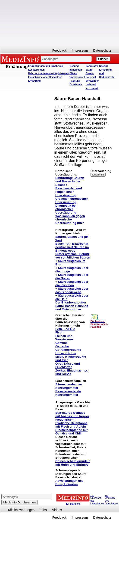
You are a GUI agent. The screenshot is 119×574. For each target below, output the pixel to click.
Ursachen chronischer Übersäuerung (71, 200)
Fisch (59, 332)
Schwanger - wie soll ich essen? (92, 84)
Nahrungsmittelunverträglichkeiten (48, 73)
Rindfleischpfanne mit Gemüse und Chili (71, 431)
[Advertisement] (55, 23)
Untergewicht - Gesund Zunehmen (77, 81)
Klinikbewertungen (21, 510)
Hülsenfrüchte (65, 353)
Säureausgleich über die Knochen (71, 283)
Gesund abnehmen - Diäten (76, 70)
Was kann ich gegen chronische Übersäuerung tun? (70, 219)
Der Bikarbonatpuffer (70, 302)
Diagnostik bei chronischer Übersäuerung (65, 209)
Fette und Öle (65, 329)
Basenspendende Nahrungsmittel (68, 393)
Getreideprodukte (68, 349)
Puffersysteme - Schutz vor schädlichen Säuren (72, 255)
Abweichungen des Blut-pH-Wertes (69, 482)
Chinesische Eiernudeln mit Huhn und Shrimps (72, 462)
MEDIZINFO (21, 58)
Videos (57, 510)
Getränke (62, 346)
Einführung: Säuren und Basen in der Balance (69, 181)
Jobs (43, 510)
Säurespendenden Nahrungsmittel (68, 386)
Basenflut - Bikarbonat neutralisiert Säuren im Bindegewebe (72, 247)
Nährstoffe (92, 66)
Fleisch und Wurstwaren (64, 337)
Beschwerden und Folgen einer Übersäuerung (68, 192)
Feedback (59, 50)
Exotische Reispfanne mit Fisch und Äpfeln (71, 424)
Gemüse (61, 343)
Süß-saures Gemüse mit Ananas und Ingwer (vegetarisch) (72, 416)
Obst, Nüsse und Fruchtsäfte (67, 365)
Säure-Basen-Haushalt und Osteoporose (71, 307)
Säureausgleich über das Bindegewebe (71, 290)
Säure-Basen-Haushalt (91, 73)
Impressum (80, 50)
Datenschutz (102, 50)
